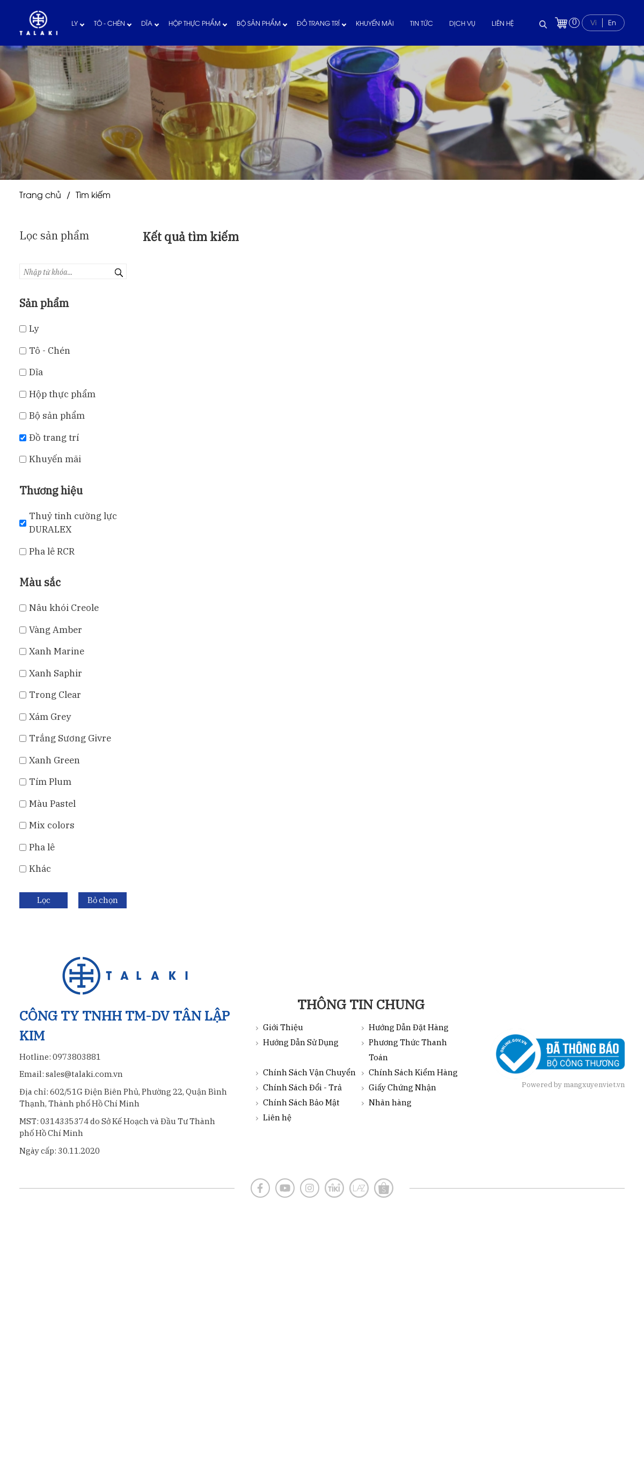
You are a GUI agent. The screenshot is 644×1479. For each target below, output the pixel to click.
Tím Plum (50, 782)
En (612, 22)
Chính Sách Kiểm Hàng (413, 1072)
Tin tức (421, 22)
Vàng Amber (55, 630)
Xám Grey (50, 717)
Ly (74, 22)
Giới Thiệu (283, 1027)
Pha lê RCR (52, 551)
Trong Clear (55, 695)
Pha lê (42, 847)
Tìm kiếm (93, 194)
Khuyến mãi (375, 22)
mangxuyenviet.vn (594, 1084)
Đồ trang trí (318, 22)
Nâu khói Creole (64, 608)
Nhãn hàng (390, 1102)
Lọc (43, 900)
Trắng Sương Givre (70, 738)
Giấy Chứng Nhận (402, 1087)
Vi (593, 22)
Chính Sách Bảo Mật (301, 1102)
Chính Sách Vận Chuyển (309, 1072)
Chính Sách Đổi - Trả (302, 1087)
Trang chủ (40, 194)
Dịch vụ (462, 22)
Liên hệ (503, 22)
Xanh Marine (56, 651)
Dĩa (146, 22)
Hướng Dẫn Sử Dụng (301, 1042)
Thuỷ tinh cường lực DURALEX (73, 523)
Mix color (52, 825)
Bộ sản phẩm (259, 22)
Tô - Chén (109, 22)
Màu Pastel (52, 804)
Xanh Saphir (55, 673)
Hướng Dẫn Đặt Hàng (409, 1027)
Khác (40, 869)
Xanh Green (54, 760)
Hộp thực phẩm (195, 22)
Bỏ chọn (102, 900)
